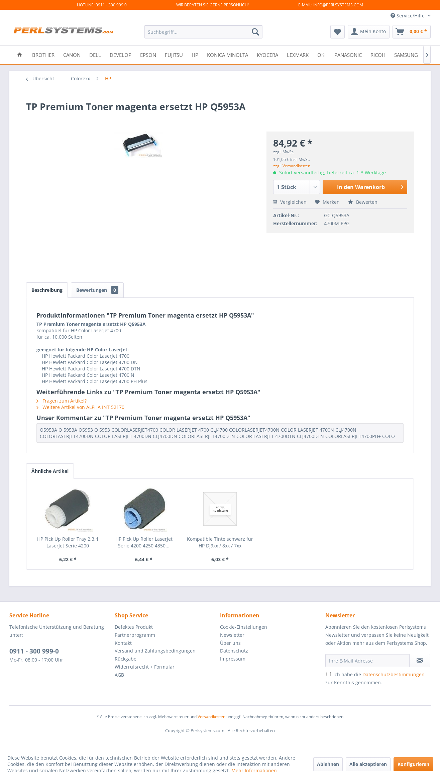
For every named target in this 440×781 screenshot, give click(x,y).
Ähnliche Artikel (50, 471)
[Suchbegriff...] (203, 31)
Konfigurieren (413, 764)
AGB (119, 675)
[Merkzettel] (337, 31)
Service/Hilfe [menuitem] (408, 15)
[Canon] (72, 54)
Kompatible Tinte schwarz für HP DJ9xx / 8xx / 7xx (220, 542)
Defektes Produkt (134, 627)
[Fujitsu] (173, 54)
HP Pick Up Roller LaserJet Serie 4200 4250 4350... (144, 542)
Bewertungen (97, 290)
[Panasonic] (348, 54)
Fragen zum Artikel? (61, 401)
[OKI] (321, 54)
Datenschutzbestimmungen (393, 674)
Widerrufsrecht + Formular (145, 667)
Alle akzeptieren (368, 764)
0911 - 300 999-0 (34, 651)
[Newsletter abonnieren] (419, 660)
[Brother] (43, 54)
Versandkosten (211, 716)
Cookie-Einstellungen (243, 627)
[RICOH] (378, 54)
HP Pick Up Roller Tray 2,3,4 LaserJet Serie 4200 (67, 542)
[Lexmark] (298, 54)
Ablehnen (328, 764)
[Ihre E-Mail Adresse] (367, 660)
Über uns (230, 643)
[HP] (195, 54)
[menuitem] (203, 31)
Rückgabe (125, 659)
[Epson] (148, 54)
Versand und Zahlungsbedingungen (155, 650)
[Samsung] (406, 54)
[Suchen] (255, 31)
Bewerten (362, 202)
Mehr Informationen (254, 770)
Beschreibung (47, 290)
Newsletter (232, 635)
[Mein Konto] (369, 31)
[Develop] (120, 54)
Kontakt (123, 643)
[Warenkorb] (412, 31)
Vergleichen (290, 202)
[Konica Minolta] (227, 54)
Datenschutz (234, 650)
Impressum (232, 659)
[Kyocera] (267, 54)
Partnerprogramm (135, 635)
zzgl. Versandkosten (291, 166)
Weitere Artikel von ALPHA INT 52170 (80, 407)
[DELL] (95, 54)
